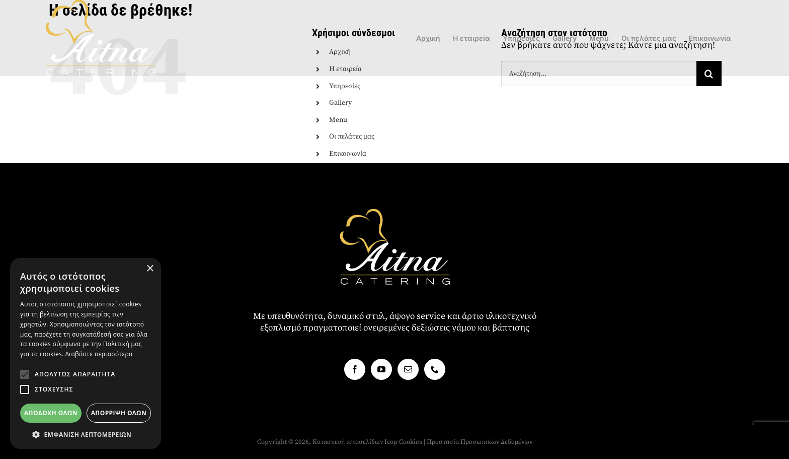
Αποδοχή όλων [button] (50, 413)
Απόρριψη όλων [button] (118, 413)
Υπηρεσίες (344, 86)
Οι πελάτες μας (351, 136)
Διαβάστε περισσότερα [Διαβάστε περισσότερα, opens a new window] (99, 354)
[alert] (85, 353)
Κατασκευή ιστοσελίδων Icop (355, 442)
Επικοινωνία (347, 153)
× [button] (149, 269)
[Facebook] (354, 369)
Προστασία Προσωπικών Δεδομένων (479, 442)
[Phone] (434, 369)
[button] (25, 374)
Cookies (410, 442)
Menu (338, 119)
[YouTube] (381, 369)
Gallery (340, 102)
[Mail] (408, 369)
